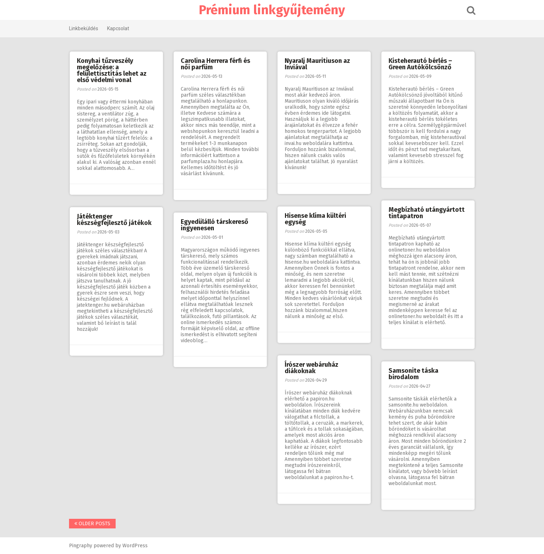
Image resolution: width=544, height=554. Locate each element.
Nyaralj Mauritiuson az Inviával (317, 64)
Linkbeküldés (83, 28)
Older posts (92, 524)
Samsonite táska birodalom (413, 374)
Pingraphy (80, 546)
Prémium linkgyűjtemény (272, 10)
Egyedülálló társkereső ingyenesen (214, 225)
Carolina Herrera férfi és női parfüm (215, 64)
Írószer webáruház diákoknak (311, 368)
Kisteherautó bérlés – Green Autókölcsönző (420, 64)
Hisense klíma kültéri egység (315, 219)
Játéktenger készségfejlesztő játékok (114, 220)
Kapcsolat (118, 28)
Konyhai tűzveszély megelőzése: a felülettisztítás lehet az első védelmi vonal (112, 70)
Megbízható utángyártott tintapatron (427, 213)
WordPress (135, 546)
